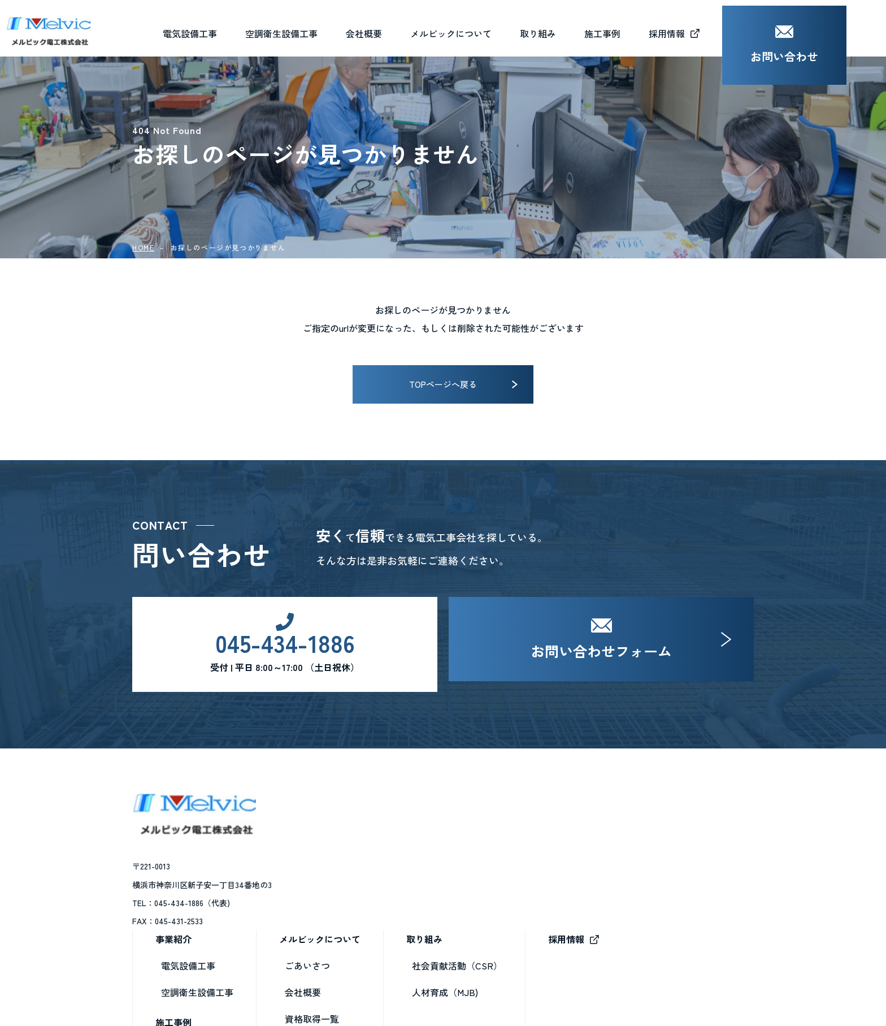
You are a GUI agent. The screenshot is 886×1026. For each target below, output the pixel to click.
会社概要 (403, 27)
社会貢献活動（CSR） (612, 843)
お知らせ (458, 949)
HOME (143, 247)
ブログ (453, 922)
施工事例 (328, 899)
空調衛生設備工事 (352, 869)
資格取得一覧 (467, 896)
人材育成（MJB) (600, 869)
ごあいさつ (462, 843)
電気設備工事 (343, 843)
